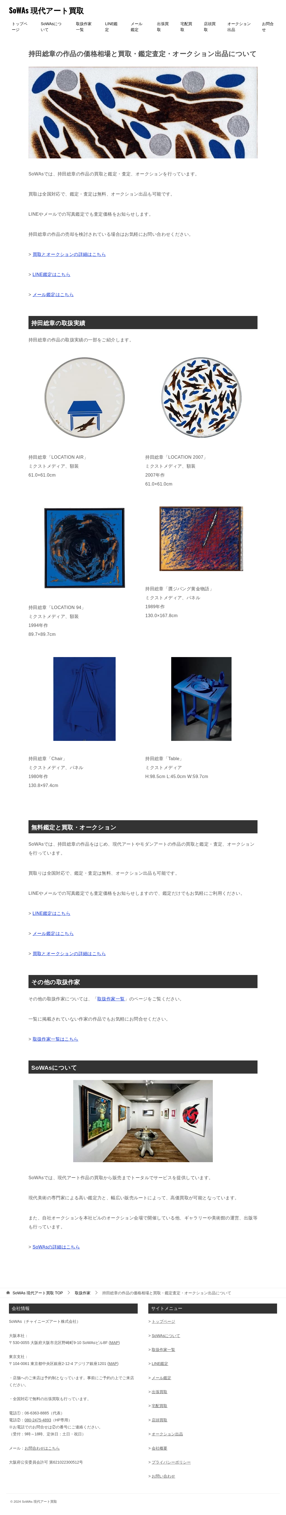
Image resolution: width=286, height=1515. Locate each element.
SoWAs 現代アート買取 (50, 9)
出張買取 (163, 27)
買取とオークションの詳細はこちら (69, 254)
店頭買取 (210, 27)
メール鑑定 (136, 27)
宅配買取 (186, 27)
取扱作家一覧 (84, 27)
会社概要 (159, 1448)
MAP (114, 1342)
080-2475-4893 (38, 1420)
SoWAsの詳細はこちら (56, 1247)
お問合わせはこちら (42, 1448)
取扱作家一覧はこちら (55, 1039)
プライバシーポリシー (171, 1462)
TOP (38, 1293)
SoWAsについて (51, 27)
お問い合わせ (163, 1476)
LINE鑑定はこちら (52, 274)
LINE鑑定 (111, 27)
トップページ (19, 27)
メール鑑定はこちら (53, 294)
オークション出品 (239, 27)
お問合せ (268, 27)
